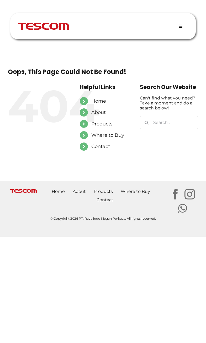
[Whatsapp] (182, 208)
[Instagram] (189, 194)
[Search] (146, 122)
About (98, 112)
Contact (100, 146)
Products (102, 124)
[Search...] (169, 122)
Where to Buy (107, 135)
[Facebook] (175, 194)
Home (98, 101)
